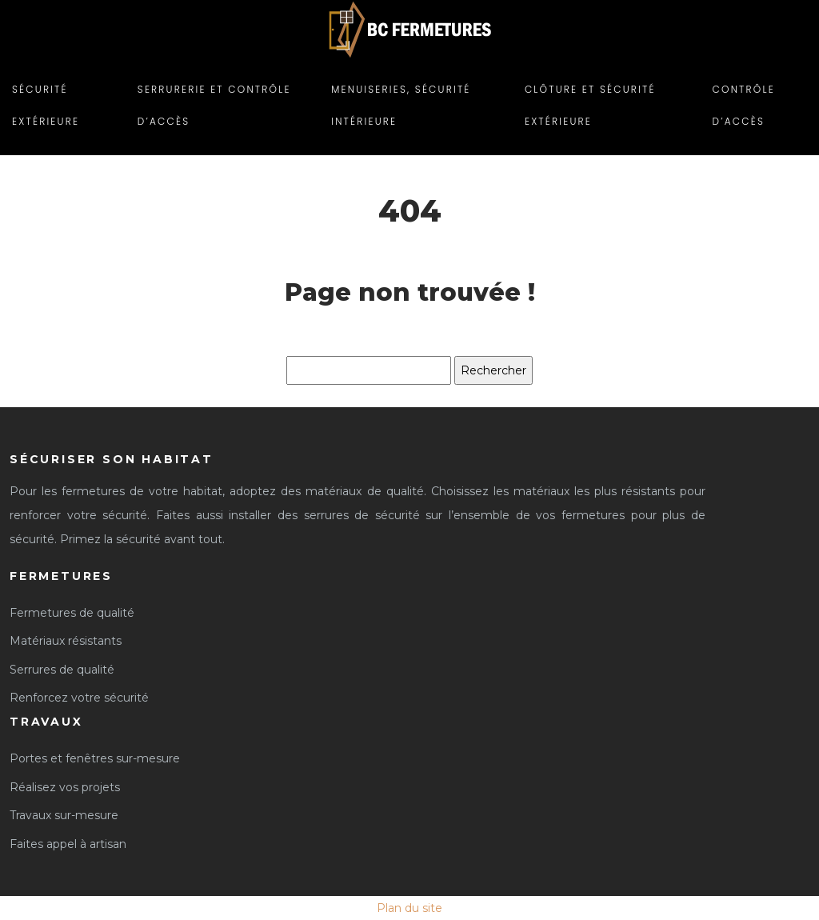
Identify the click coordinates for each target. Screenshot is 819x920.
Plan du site (409, 908)
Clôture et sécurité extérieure (590, 105)
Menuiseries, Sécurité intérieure (400, 105)
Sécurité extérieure (45, 105)
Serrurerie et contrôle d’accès (214, 105)
